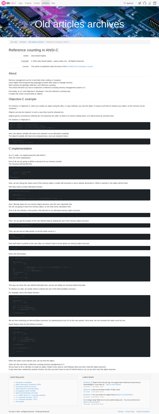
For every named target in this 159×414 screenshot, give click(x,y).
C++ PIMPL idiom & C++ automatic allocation (30, 395)
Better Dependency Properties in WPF (28, 384)
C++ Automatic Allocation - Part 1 (27, 399)
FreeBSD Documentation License (80, 66)
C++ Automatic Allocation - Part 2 (27, 397)
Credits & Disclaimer (143, 412)
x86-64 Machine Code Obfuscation (27, 389)
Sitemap (121, 412)
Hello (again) (20, 401)
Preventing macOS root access (26, 387)
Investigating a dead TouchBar (26, 391)
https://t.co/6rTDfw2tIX (113, 384)
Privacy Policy (130, 412)
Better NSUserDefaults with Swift (26, 393)
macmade (86, 387)
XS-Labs (14, 42)
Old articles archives (36, 42)
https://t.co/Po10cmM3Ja (91, 402)
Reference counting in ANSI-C (57, 42)
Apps (21, 3)
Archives (45, 3)
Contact (37, 3)
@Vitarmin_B (87, 382)
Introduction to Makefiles (24, 382)
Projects (28, 3)
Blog (53, 3)
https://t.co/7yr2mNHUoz (125, 395)
